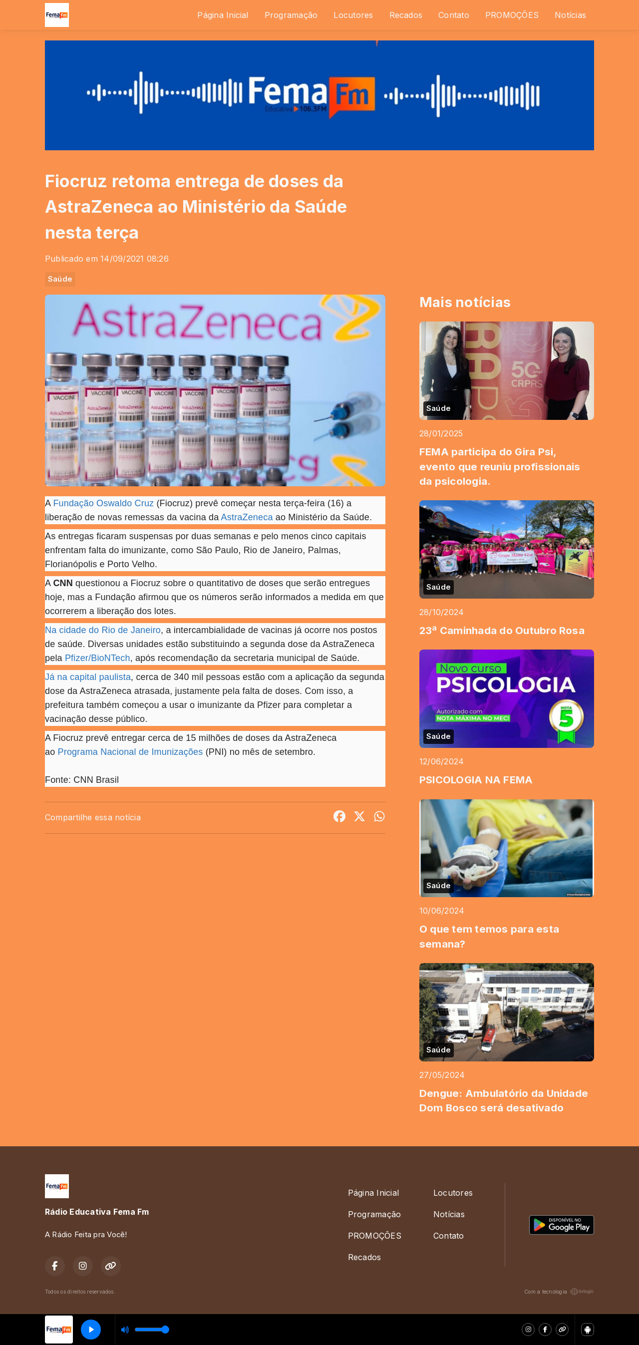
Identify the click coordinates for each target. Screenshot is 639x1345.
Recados (406, 15)
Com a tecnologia (559, 1291)
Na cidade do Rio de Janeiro (103, 630)
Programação (291, 15)
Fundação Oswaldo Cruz (103, 503)
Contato (453, 15)
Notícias (570, 15)
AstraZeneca (247, 517)
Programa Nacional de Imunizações (130, 752)
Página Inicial (222, 15)
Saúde (60, 279)
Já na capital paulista (88, 677)
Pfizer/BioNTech (97, 658)
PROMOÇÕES (512, 15)
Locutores (353, 15)
